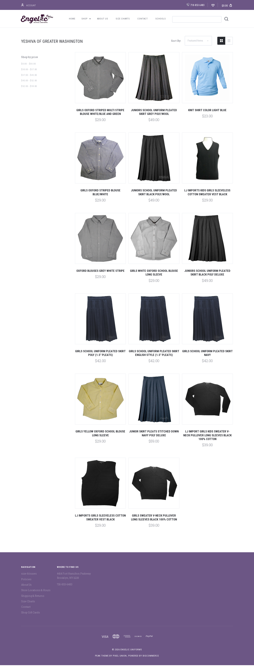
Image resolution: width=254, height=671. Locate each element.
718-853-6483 (195, 5)
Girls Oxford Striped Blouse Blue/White (100, 198)
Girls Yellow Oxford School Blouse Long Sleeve (100, 439)
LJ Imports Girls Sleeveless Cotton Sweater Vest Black (100, 523)
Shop (86, 18)
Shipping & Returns (32, 601)
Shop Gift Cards (30, 618)
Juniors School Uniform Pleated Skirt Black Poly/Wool (154, 198)
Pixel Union (120, 661)
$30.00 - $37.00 (29, 75)
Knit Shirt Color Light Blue (207, 116)
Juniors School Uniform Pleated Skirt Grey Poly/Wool (154, 117)
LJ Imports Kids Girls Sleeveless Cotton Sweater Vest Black (207, 198)
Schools (160, 18)
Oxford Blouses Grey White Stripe (100, 277)
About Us (102, 18)
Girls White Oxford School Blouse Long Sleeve (154, 278)
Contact (142, 18)
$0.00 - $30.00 (28, 69)
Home (72, 18)
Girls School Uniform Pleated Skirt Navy (207, 358)
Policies (26, 585)
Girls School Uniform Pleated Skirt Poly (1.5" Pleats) (100, 358)
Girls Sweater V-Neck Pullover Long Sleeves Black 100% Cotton (154, 523)
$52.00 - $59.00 (29, 92)
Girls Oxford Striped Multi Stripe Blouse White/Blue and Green (100, 117)
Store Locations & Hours (35, 596)
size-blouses (29, 579)
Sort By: (176, 46)
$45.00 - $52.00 (29, 86)
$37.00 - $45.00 (29, 81)
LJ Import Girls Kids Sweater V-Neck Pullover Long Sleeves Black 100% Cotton (207, 441)
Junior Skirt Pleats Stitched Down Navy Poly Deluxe (154, 439)
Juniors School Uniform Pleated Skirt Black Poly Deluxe (207, 278)
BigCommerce (151, 661)
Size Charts (123, 18)
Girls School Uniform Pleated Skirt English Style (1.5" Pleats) (154, 358)
